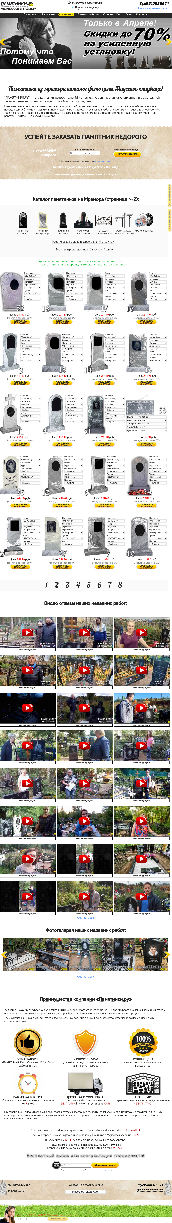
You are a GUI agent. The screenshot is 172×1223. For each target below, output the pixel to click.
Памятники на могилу (15, 6)
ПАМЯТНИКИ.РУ (17, 4)
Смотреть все (85, 919)
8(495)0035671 (154, 4)
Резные (108, 249)
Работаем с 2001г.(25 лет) (18, 9)
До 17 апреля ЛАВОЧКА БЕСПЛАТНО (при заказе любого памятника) (47, 1215)
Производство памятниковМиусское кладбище (85, 5)
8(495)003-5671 (150, 1186)
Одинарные (68, 249)
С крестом (96, 249)
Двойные (82, 249)
